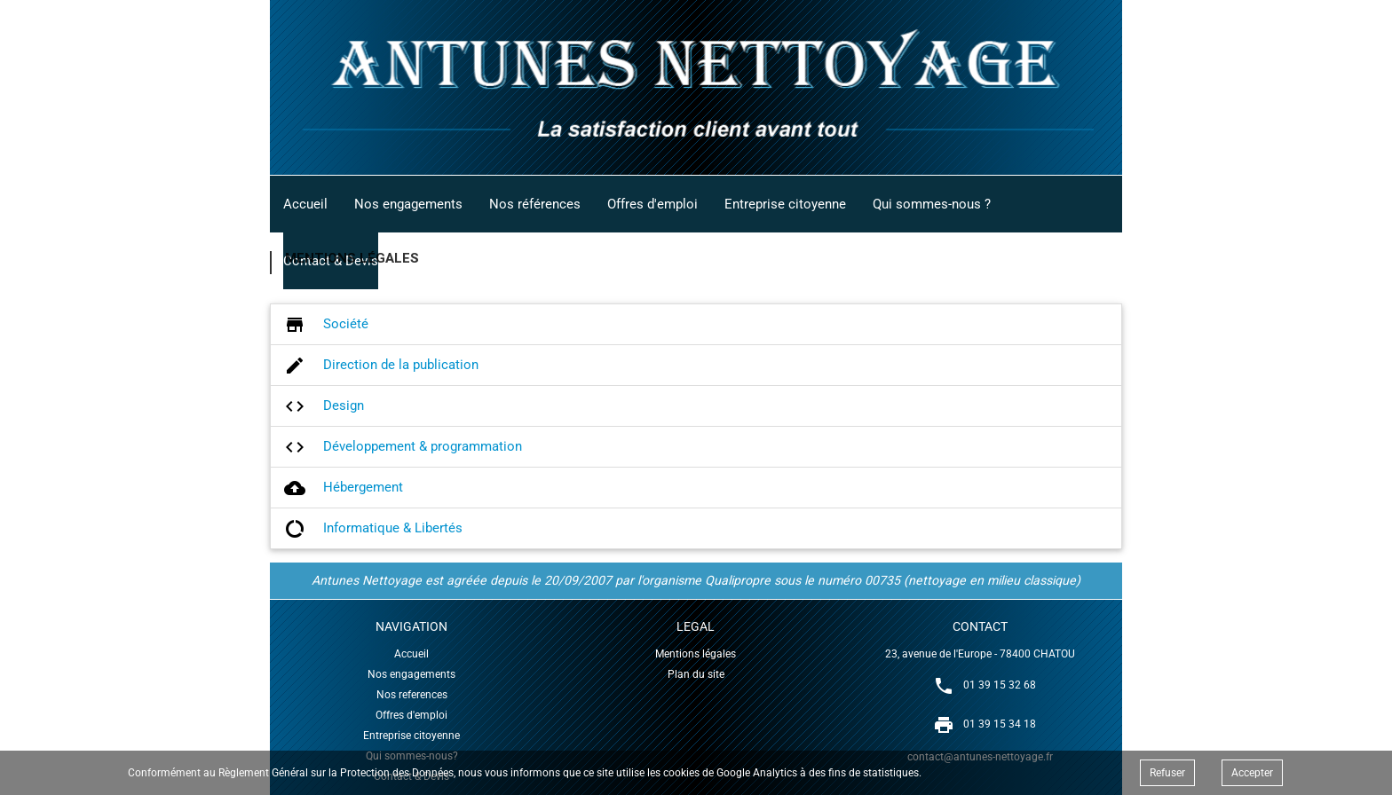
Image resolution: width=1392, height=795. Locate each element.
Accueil (305, 204)
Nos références (535, 204)
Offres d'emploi (652, 204)
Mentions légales (695, 654)
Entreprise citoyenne (785, 204)
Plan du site (696, 674)
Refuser (1167, 773)
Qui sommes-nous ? (932, 204)
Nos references (411, 695)
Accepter (1252, 773)
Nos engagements (408, 204)
